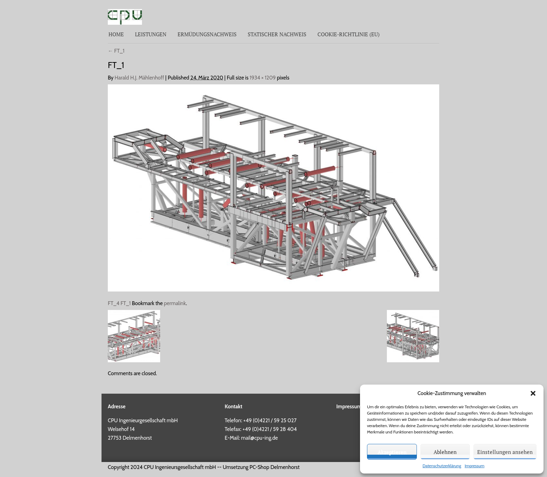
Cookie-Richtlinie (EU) (348, 34)
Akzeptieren (391, 451)
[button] (533, 393)
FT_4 (113, 303)
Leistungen (150, 34)
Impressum (475, 465)
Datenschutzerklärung (441, 465)
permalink (175, 303)
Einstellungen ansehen (505, 451)
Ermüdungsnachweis (207, 34)
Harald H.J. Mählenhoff (139, 78)
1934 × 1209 (263, 78)
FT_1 (116, 51)
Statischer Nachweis (277, 34)
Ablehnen (445, 451)
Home (116, 34)
